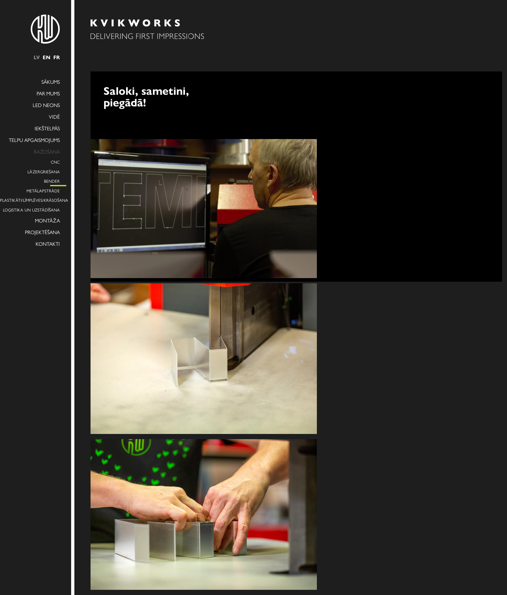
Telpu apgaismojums (34, 140)
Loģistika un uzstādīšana (31, 210)
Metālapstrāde (43, 191)
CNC (55, 162)
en (46, 57)
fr (56, 57)
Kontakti (48, 243)
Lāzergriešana (43, 171)
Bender (52, 181)
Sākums (50, 81)
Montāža (47, 220)
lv (37, 57)
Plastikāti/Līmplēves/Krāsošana (30, 200)
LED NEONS (46, 105)
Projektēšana (42, 232)
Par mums (48, 93)
